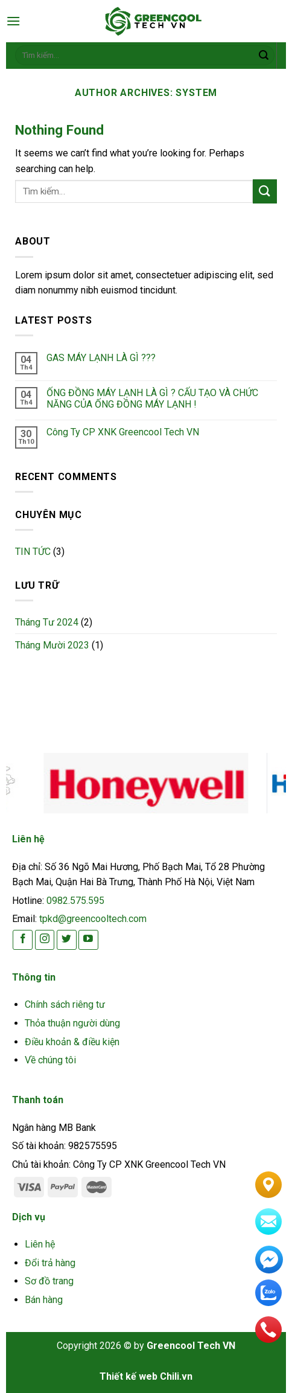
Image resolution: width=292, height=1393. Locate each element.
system (196, 92)
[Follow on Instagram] (45, 940)
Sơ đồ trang (49, 1281)
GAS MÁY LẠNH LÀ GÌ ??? (101, 357)
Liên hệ (40, 1244)
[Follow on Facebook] (23, 940)
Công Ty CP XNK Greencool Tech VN (122, 432)
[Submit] (263, 55)
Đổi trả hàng (50, 1263)
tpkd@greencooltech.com (93, 918)
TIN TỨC (33, 551)
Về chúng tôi (50, 1060)
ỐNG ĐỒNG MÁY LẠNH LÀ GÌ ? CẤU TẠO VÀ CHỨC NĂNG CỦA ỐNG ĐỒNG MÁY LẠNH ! (152, 398)
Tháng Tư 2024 (46, 622)
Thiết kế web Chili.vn (146, 1376)
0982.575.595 (75, 900)
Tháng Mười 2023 (52, 645)
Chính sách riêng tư (65, 1004)
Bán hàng (44, 1299)
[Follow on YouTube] (88, 940)
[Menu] (13, 21)
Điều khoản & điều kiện (72, 1042)
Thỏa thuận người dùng (72, 1023)
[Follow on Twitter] (67, 940)
